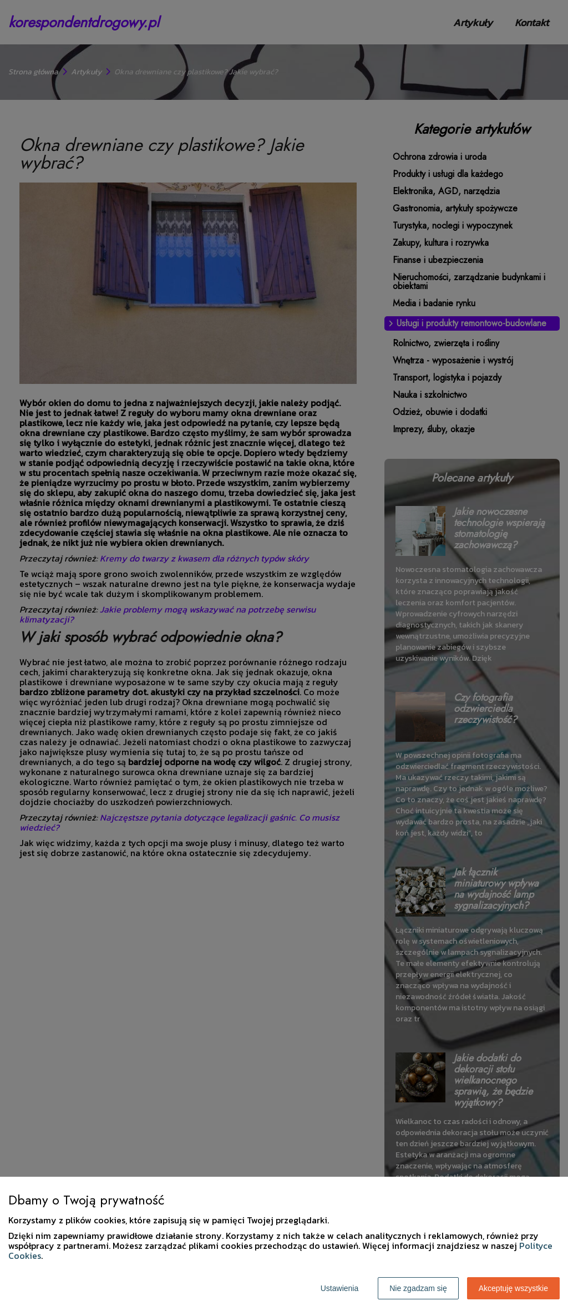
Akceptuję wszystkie (513, 1288)
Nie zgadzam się (418, 1288)
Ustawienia (339, 1288)
